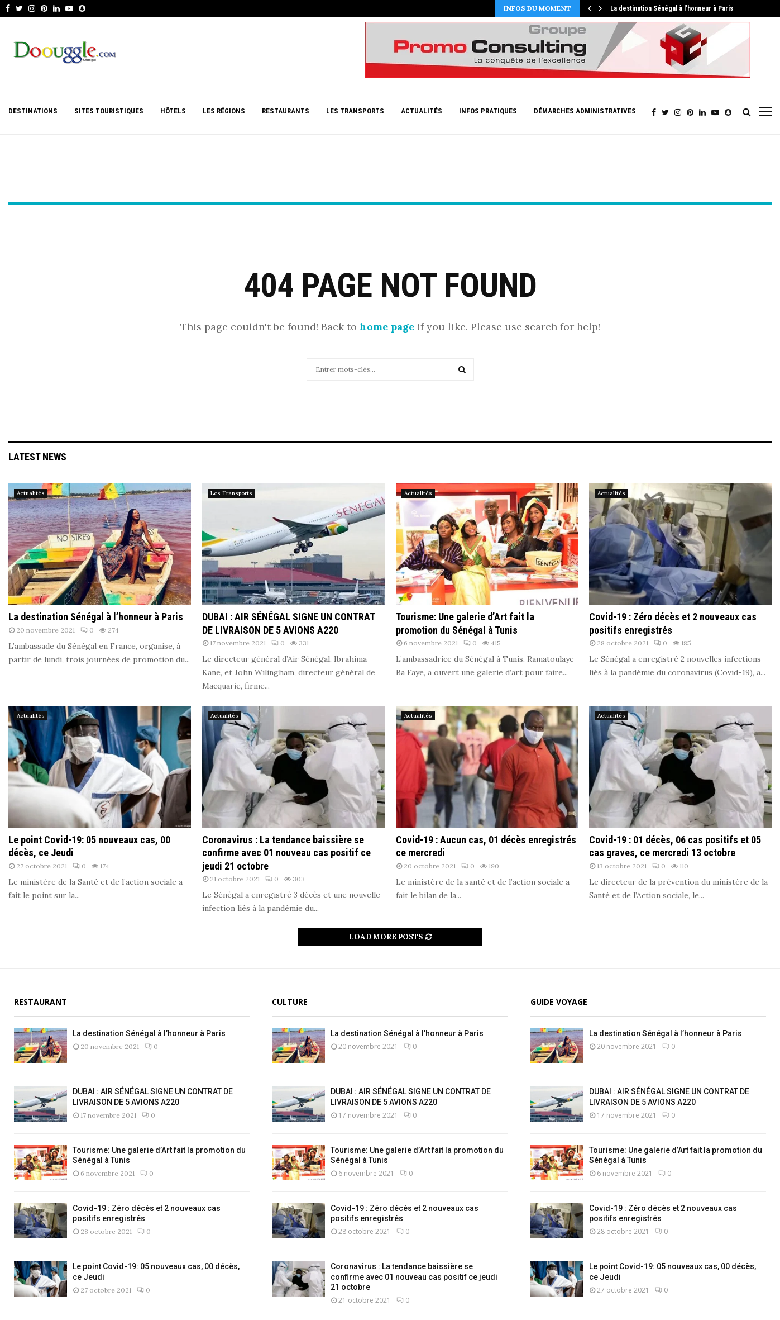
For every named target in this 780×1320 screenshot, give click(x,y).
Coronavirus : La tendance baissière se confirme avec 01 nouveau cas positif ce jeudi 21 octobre (286, 853)
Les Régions (224, 111)
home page (387, 326)
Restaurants (285, 111)
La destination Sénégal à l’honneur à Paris (671, 8)
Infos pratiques (488, 111)
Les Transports (355, 111)
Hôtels (173, 111)
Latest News (37, 457)
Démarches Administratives (585, 111)
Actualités (421, 111)
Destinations (33, 111)
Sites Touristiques (108, 111)
